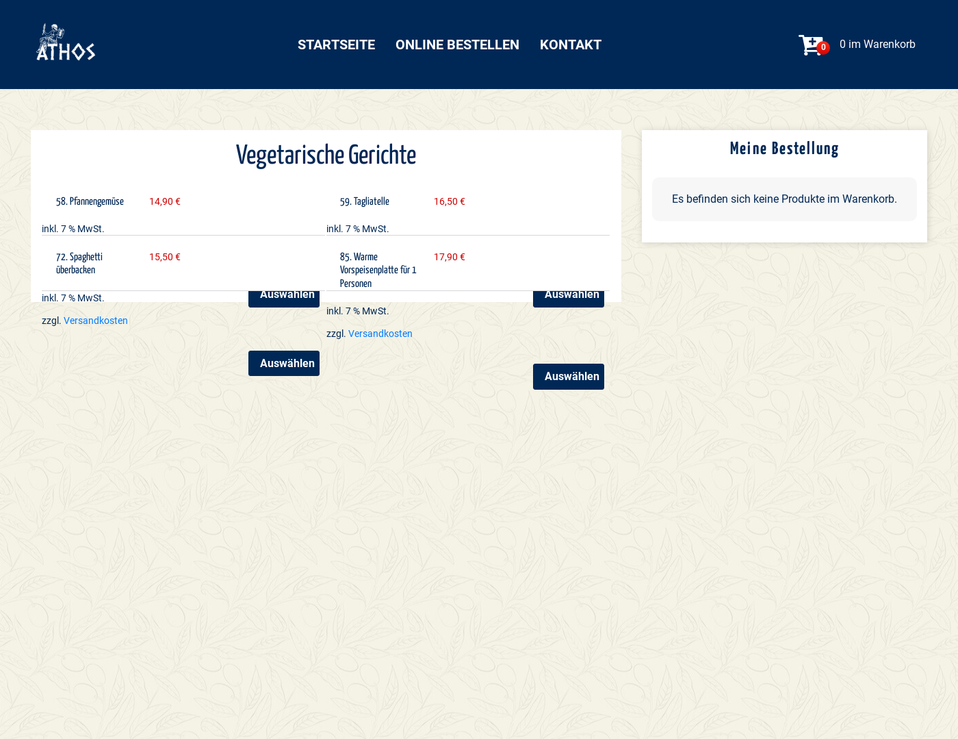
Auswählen (572, 294)
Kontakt (570, 44)
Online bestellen (457, 44)
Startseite (336, 44)
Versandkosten (96, 321)
